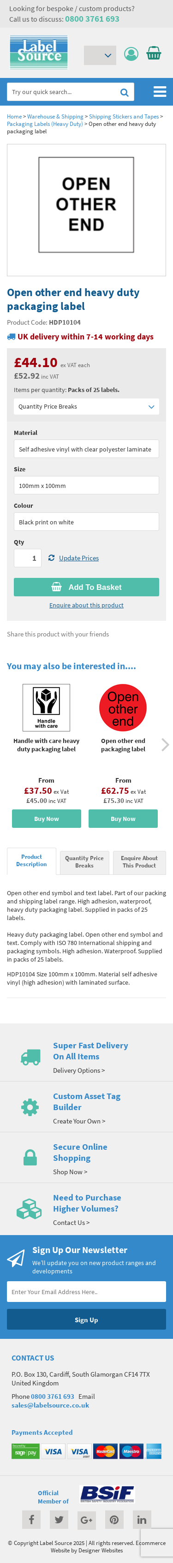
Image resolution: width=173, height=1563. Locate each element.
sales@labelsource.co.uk (50, 1405)
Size (19, 469)
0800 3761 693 (92, 18)
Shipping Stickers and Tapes (124, 116)
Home (14, 116)
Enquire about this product (86, 605)
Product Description (31, 860)
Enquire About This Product (139, 861)
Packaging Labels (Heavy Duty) (45, 123)
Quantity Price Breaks (86, 406)
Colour (23, 505)
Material (25, 432)
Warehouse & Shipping (55, 116)
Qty (19, 542)
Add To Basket (86, 587)
